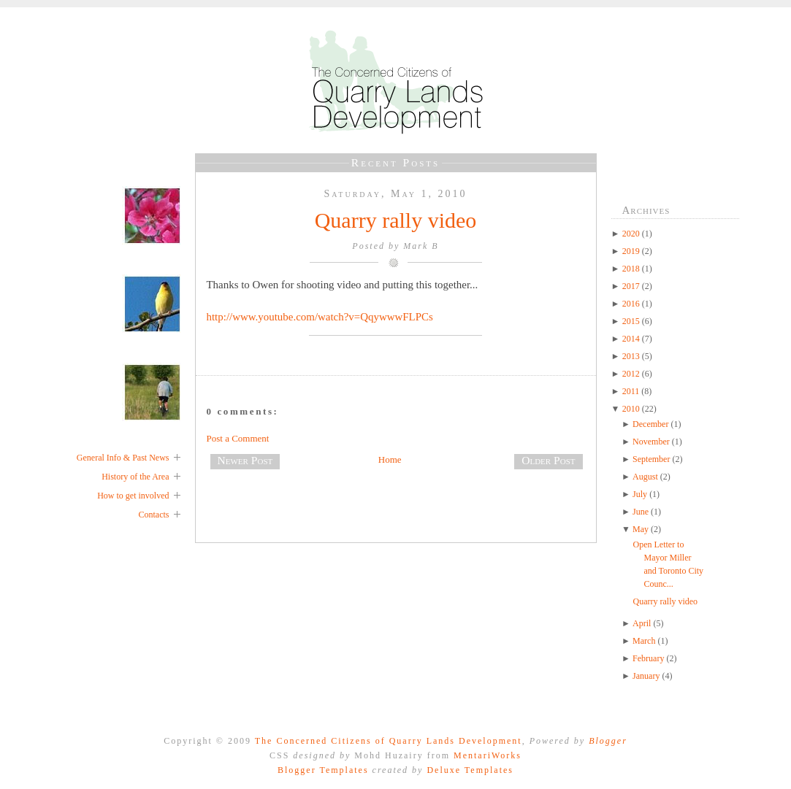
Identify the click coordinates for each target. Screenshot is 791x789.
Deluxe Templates (470, 770)
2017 (632, 286)
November (652, 441)
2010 (632, 409)
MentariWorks (487, 755)
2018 (632, 268)
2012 (632, 374)
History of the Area (135, 477)
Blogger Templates (323, 770)
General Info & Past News (123, 458)
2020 (632, 233)
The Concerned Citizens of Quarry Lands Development (388, 741)
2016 (632, 304)
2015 (632, 321)
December (651, 424)
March (645, 641)
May (642, 529)
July (641, 494)
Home (390, 459)
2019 (632, 251)
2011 (632, 391)
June (642, 512)
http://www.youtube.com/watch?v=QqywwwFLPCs (320, 317)
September (652, 459)
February (649, 658)
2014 (632, 339)
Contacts (154, 514)
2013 (632, 356)
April (643, 623)
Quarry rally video (396, 220)
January (647, 676)
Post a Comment (238, 438)
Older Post (548, 460)
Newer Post (245, 460)
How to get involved (133, 495)
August (646, 477)
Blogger (608, 741)
